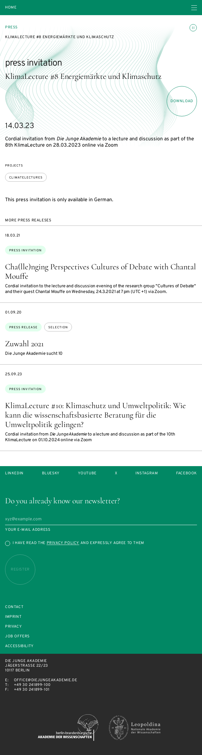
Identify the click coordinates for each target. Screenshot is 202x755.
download (181, 101)
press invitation (25, 251)
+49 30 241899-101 (32, 689)
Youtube (87, 473)
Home (10, 7)
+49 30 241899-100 (32, 685)
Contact (14, 607)
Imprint (13, 617)
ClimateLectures (26, 178)
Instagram (146, 473)
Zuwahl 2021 (24, 343)
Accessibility (19, 646)
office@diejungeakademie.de (45, 680)
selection (58, 327)
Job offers (17, 636)
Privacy (13, 626)
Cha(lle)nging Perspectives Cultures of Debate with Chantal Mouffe (100, 271)
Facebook (186, 473)
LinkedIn (14, 473)
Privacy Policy (63, 543)
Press (11, 27)
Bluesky (51, 473)
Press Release (23, 327)
